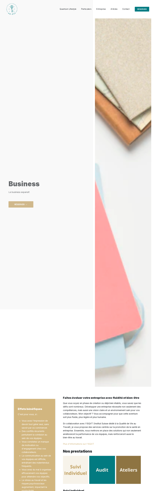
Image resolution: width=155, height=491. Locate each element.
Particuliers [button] (86, 9)
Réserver (142, 9)
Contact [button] (125, 9)
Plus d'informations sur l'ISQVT (78, 444)
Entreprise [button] (101, 9)
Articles (114, 9)
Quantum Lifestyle (68, 9)
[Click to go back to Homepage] (12, 9)
